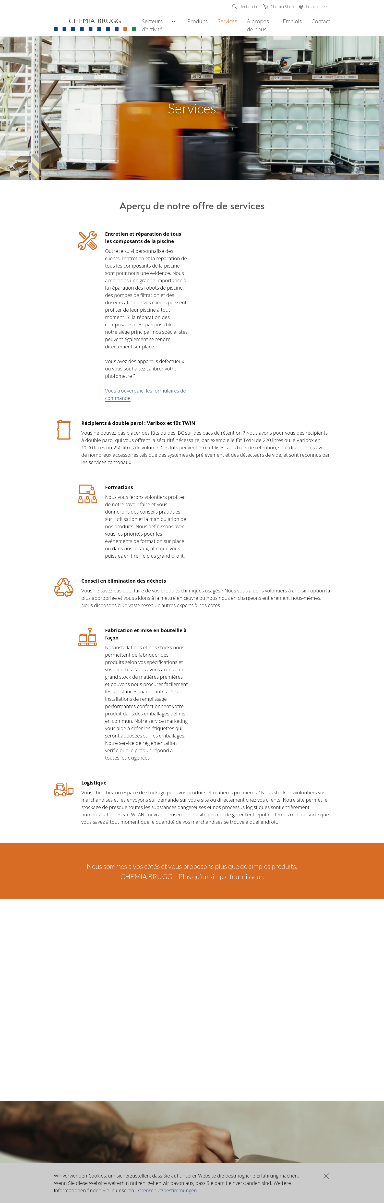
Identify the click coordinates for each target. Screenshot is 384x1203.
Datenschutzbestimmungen (166, 1190)
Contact (321, 21)
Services (227, 21)
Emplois (292, 21)
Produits (197, 21)
